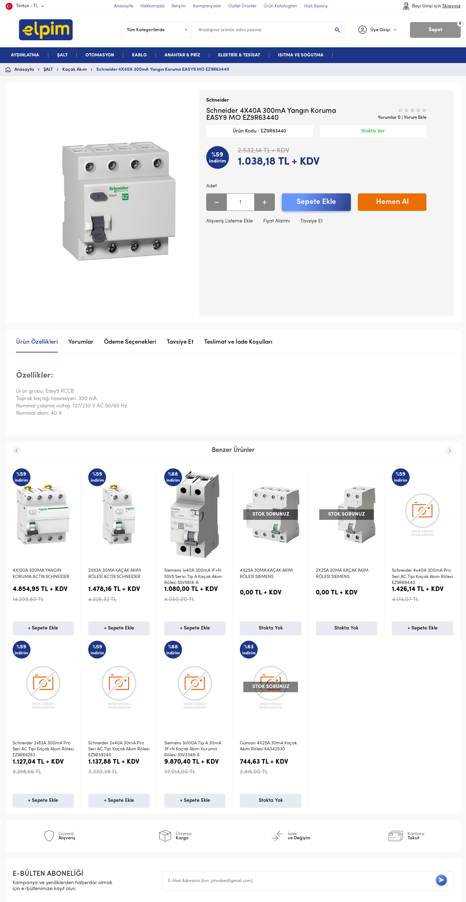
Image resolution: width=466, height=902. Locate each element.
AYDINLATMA (25, 55)
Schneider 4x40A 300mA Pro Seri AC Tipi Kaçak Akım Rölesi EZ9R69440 (346, 576)
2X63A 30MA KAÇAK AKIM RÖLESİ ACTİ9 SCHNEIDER (39, 573)
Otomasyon (29, 792)
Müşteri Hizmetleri (260, 803)
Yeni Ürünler (254, 780)
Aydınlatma (29, 769)
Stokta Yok (195, 629)
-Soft (196, 893)
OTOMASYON (99, 55)
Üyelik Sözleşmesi (147, 780)
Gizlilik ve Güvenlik (148, 814)
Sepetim (249, 814)
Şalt (20, 780)
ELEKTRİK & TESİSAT (239, 55)
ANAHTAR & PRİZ (182, 55)
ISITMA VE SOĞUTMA (301, 55)
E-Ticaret (212, 893)
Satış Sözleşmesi (146, 792)
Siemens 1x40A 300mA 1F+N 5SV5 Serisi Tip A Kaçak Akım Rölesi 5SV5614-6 (117, 576)
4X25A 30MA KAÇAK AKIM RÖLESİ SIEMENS (190, 573)
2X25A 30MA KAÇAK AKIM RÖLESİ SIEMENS (266, 573)
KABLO (139, 55)
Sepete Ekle (316, 202)
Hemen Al (392, 202)
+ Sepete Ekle (43, 629)
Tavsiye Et (311, 221)
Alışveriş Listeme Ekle (229, 221)
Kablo (22, 803)
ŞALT (62, 55)
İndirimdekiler (255, 792)
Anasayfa (251, 769)
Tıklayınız (451, 6)
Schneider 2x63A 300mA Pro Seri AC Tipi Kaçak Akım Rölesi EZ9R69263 (422, 576)
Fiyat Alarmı (276, 221)
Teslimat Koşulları (147, 769)
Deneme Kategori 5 (38, 814)
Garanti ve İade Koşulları (156, 803)
